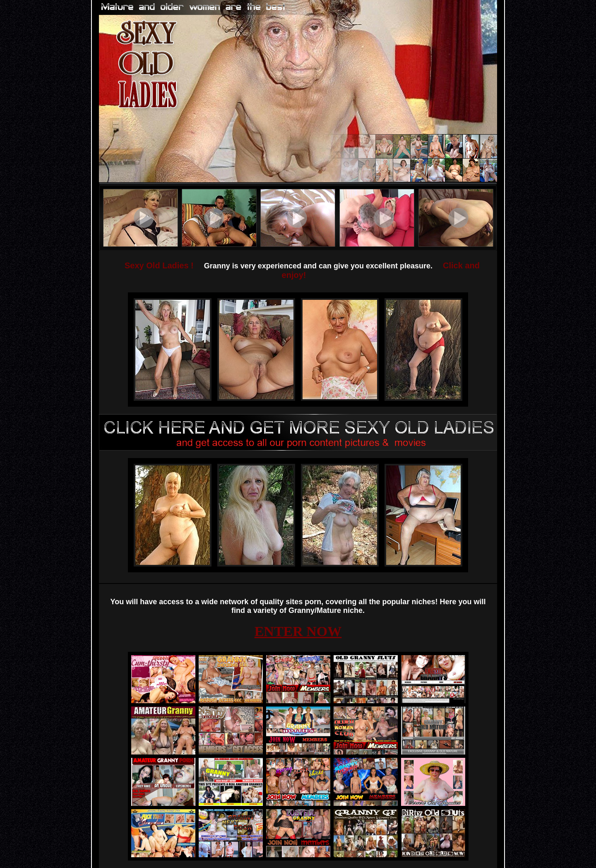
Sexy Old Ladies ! (159, 265)
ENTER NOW (298, 631)
